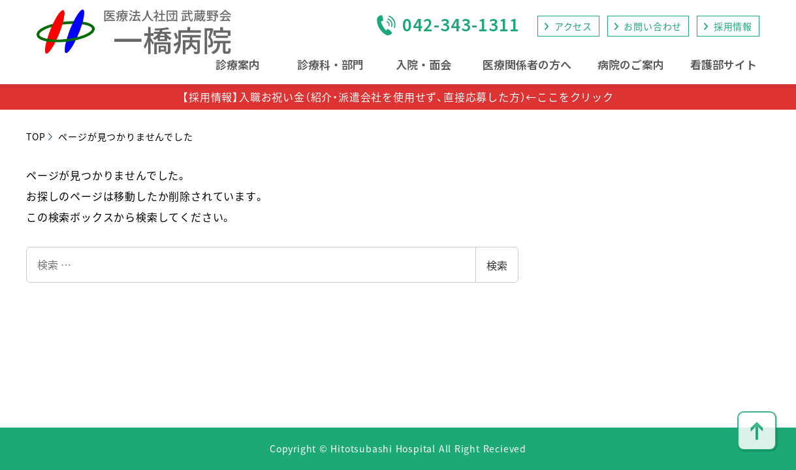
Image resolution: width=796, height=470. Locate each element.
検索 (496, 265)
